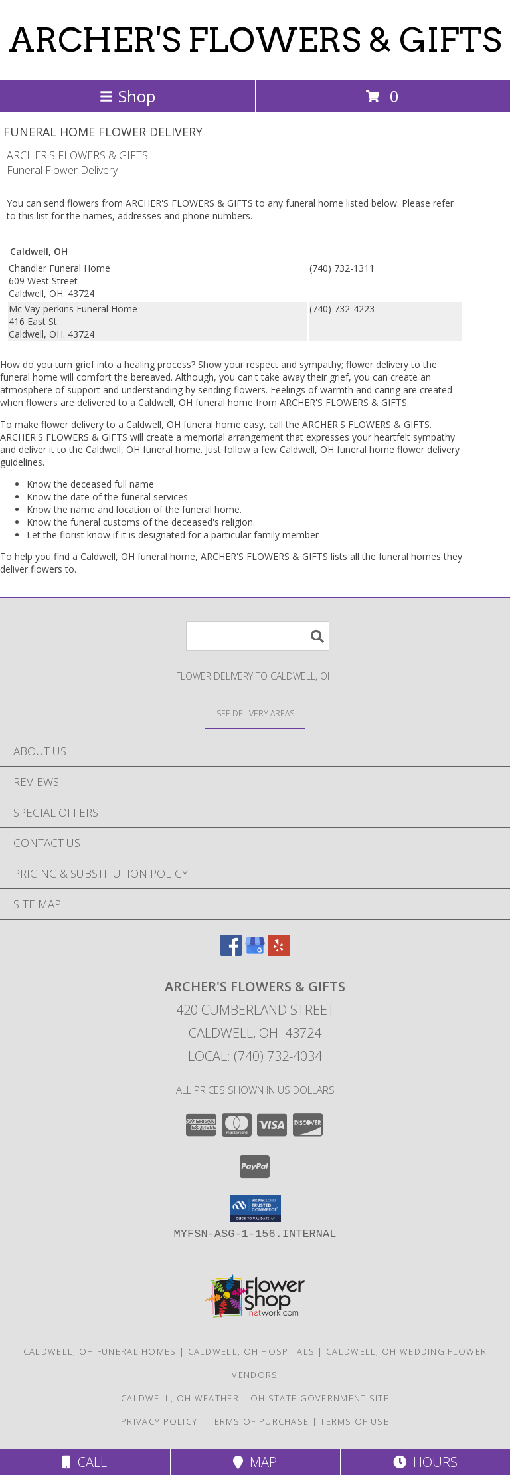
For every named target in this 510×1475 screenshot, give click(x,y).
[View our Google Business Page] (255, 951)
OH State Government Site (319, 1398)
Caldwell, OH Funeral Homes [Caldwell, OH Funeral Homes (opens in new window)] (100, 1351)
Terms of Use (354, 1421)
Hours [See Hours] (425, 1462)
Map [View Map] (255, 1462)
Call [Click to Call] (84, 1462)
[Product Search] (257, 636)
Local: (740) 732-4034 (255, 1056)
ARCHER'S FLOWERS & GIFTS (255, 40)
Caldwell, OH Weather (180, 1398)
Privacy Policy (159, 1421)
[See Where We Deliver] (255, 712)
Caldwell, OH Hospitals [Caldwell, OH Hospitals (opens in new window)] (251, 1351)
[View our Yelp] (279, 951)
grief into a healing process (133, 364)
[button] (255, 1208)
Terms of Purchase (259, 1421)
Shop (127, 96)
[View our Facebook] (231, 951)
